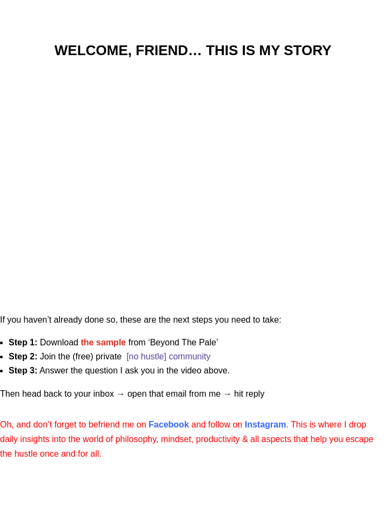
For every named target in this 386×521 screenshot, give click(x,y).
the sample (103, 342)
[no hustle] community (169, 356)
